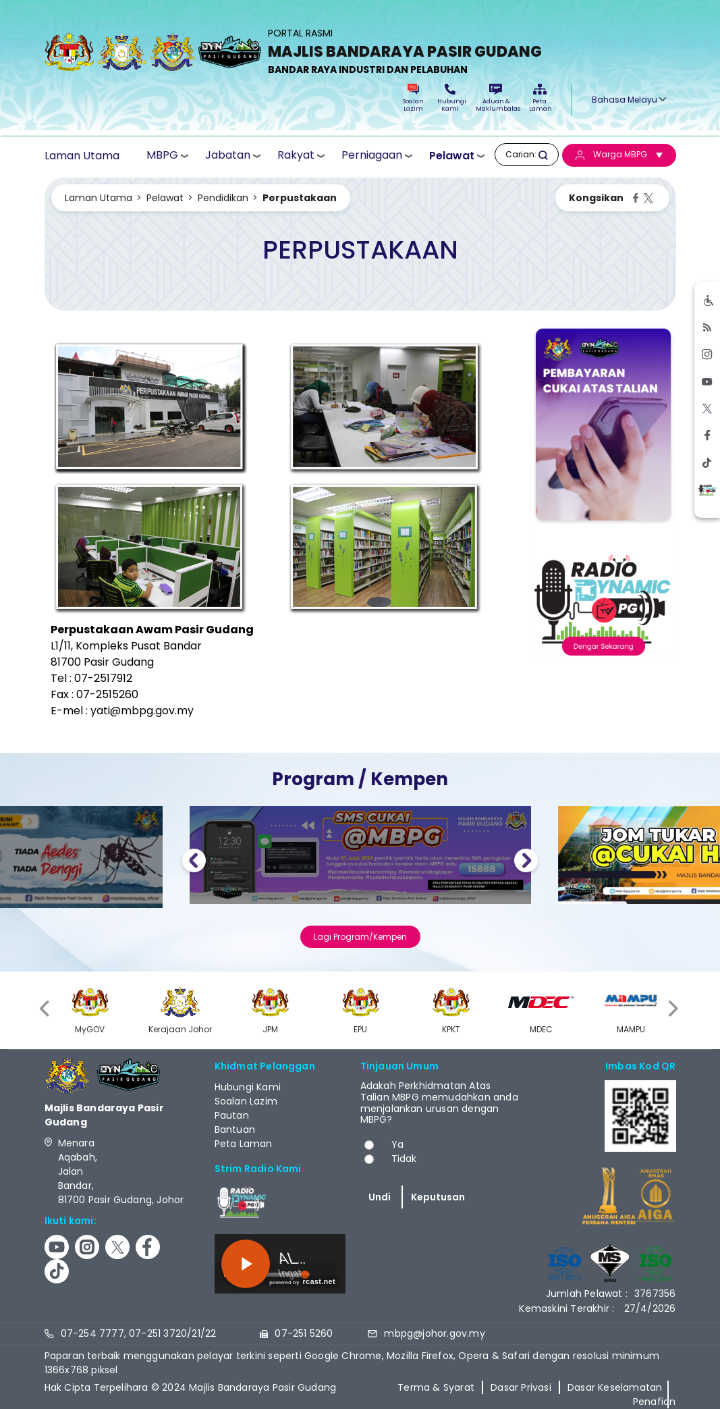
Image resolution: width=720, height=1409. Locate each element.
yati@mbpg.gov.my (142, 710)
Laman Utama (82, 155)
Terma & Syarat (435, 1387)
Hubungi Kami (450, 98)
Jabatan (227, 155)
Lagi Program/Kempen (360, 936)
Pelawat (451, 155)
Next (526, 862)
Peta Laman (540, 98)
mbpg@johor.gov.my (434, 1333)
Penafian (654, 1401)
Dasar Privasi (521, 1387)
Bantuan (235, 1129)
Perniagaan (371, 155)
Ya (397, 1144)
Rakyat (295, 155)
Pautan (232, 1115)
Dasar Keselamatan (614, 1387)
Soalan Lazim (413, 98)
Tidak (404, 1158)
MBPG (162, 155)
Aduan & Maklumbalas (496, 98)
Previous (194, 862)
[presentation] (46, 1008)
